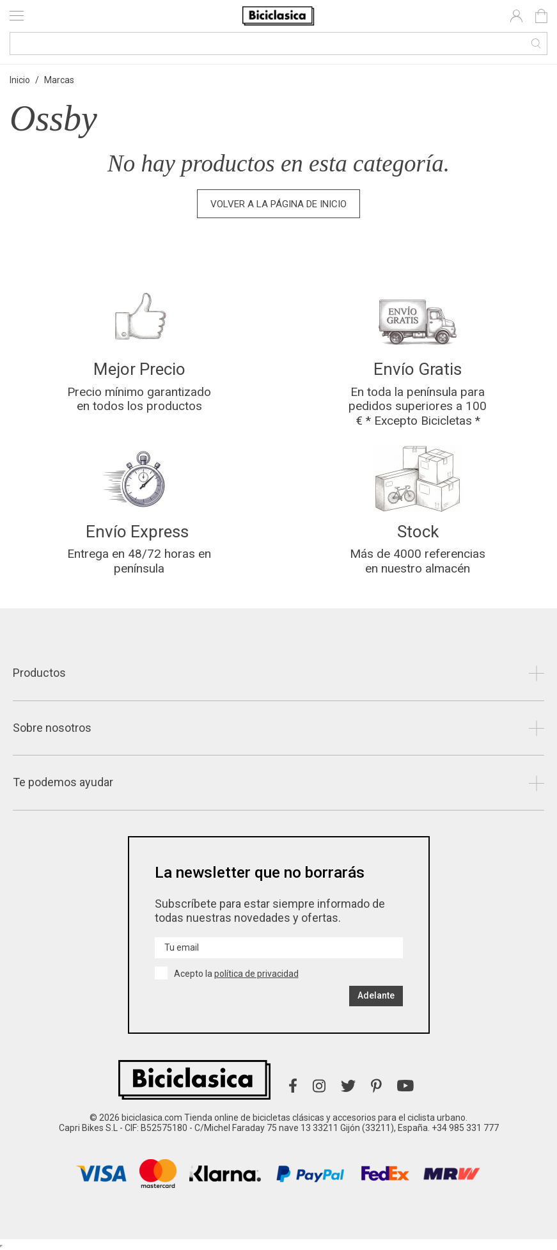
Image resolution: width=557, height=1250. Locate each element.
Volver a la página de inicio (278, 204)
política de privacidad (256, 974)
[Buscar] (278, 43)
